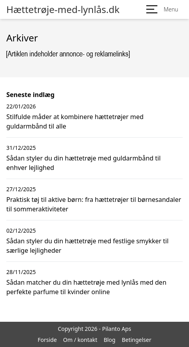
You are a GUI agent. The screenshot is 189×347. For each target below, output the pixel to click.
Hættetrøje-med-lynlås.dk (62, 9)
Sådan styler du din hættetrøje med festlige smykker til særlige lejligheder (87, 246)
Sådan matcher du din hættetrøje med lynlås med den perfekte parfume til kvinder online (86, 287)
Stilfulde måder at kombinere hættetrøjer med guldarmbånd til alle (75, 121)
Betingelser (136, 339)
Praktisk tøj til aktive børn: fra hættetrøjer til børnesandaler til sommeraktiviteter (93, 204)
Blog (109, 339)
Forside (47, 339)
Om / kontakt (80, 339)
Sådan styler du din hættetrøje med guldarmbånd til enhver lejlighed (83, 163)
